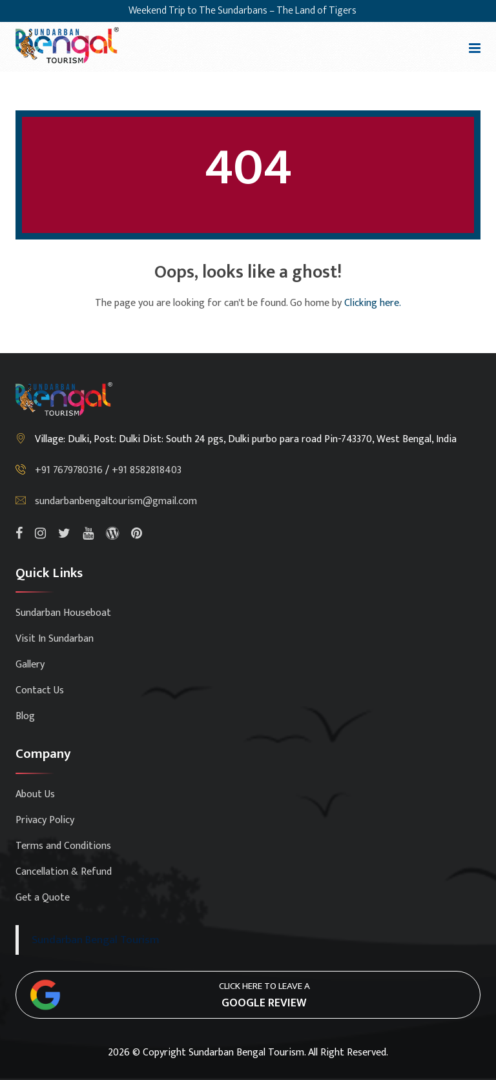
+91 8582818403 (146, 470)
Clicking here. (372, 303)
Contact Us (40, 690)
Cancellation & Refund (64, 872)
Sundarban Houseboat (63, 613)
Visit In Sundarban (55, 638)
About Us (35, 794)
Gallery (30, 664)
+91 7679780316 (70, 470)
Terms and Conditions (63, 846)
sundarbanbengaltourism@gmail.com (116, 501)
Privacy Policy (45, 820)
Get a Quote (43, 897)
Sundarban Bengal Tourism (96, 939)
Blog (25, 716)
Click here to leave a (264, 995)
